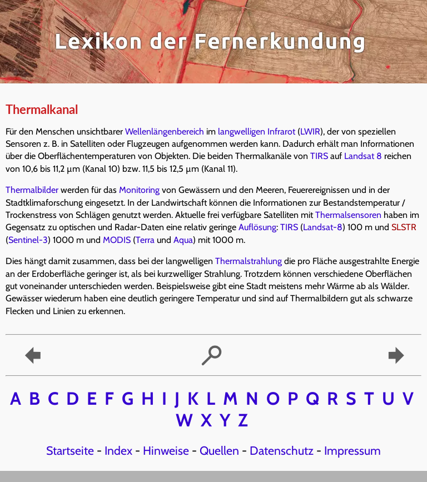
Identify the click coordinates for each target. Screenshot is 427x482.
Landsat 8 (363, 156)
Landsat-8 (322, 227)
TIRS (319, 156)
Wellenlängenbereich (164, 131)
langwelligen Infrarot (256, 131)
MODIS (117, 240)
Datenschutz (282, 450)
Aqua (183, 240)
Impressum (352, 450)
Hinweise (166, 450)
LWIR (310, 131)
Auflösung (257, 227)
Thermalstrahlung (248, 261)
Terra (145, 240)
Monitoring (139, 190)
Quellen (219, 450)
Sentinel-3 (28, 240)
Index (118, 450)
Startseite (70, 450)
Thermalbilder (32, 190)
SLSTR (403, 227)
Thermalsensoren (348, 215)
